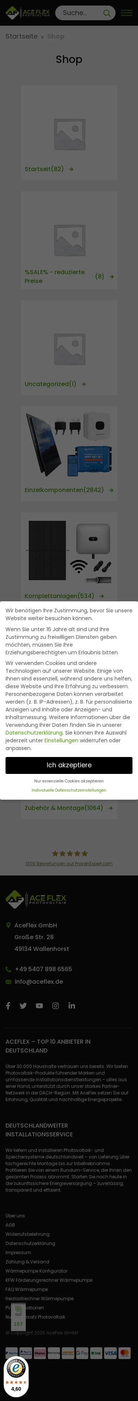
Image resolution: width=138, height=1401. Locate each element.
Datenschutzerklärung (34, 732)
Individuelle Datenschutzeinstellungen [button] (69, 790)
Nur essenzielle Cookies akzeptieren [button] (69, 781)
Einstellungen (61, 740)
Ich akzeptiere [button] (69, 765)
